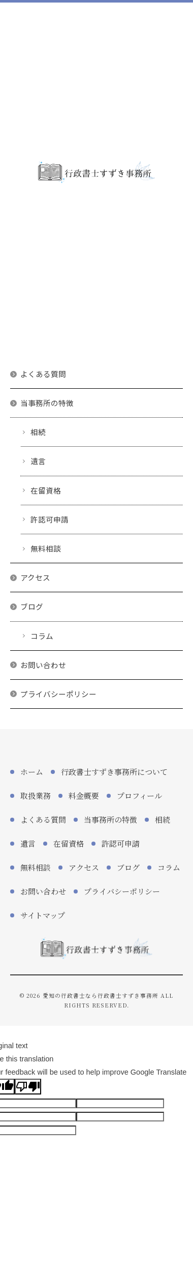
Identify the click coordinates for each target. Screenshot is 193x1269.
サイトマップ (42, 915)
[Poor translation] (28, 1086)
